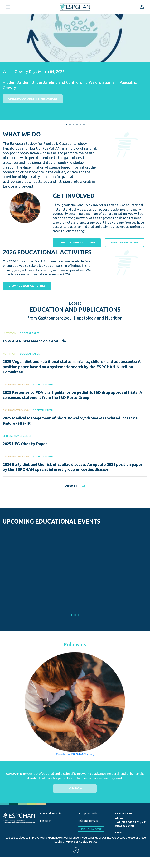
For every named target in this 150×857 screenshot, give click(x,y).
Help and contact (88, 821)
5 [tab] (80, 124)
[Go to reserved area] (142, 6)
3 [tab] (73, 124)
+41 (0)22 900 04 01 (127, 822)
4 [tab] (77, 124)
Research (45, 821)
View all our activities (76, 242)
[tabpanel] (75, 62)
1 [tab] (66, 124)
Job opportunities (88, 813)
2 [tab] (70, 124)
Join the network (124, 242)
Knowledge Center (51, 813)
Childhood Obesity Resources (32, 98)
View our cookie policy (81, 841)
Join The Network (91, 829)
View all (75, 486)
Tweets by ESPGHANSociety (75, 754)
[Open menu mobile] (8, 7)
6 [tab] (84, 124)
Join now (75, 788)
